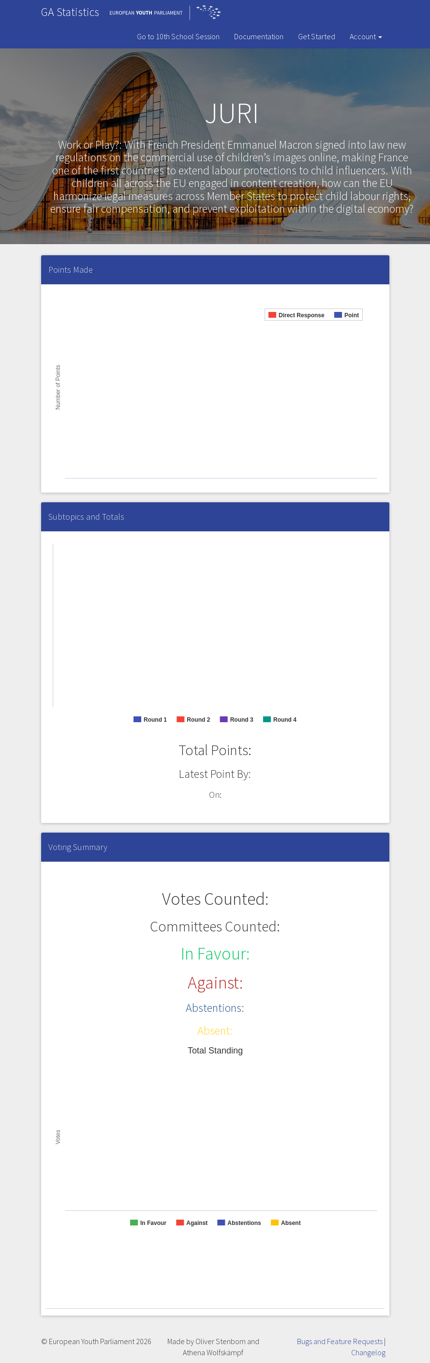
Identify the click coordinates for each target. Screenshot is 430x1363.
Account (366, 36)
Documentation (258, 36)
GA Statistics (70, 11)
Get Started (316, 36)
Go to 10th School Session (178, 36)
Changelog (368, 1352)
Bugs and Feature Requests (340, 1341)
